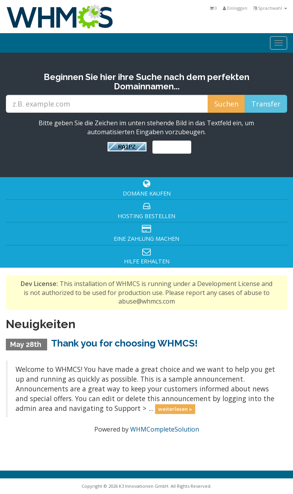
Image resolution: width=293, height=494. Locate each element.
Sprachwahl (270, 8)
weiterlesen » (175, 408)
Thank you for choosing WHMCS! (124, 343)
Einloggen (235, 8)
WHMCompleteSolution (164, 429)
